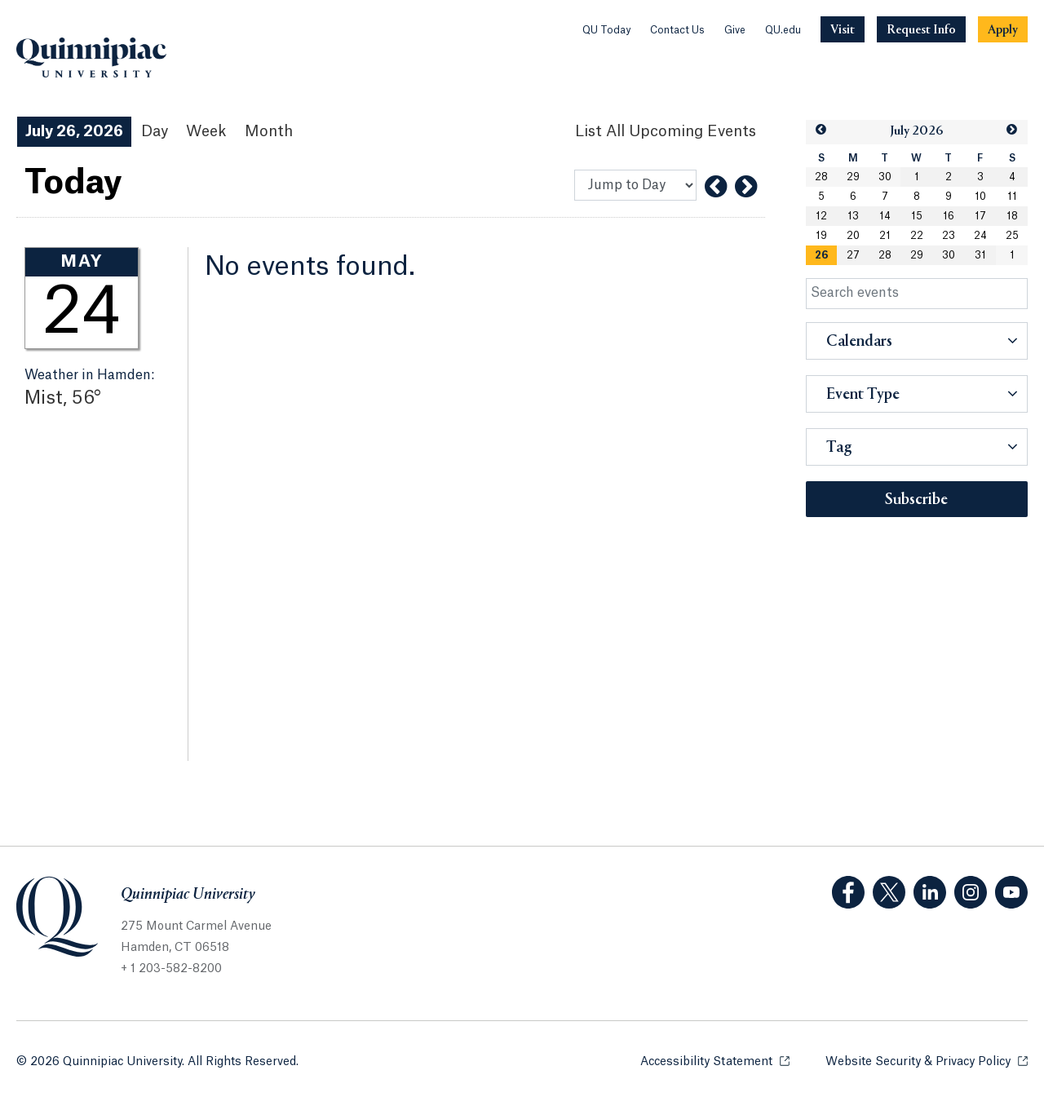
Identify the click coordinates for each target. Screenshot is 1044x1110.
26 (821, 255)
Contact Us (677, 30)
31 (980, 255)
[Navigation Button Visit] (843, 29)
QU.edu (783, 30)
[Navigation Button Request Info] (921, 29)
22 (916, 236)
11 (1012, 196)
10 (980, 196)
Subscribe (916, 500)
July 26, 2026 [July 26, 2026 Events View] (74, 131)
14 (885, 216)
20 (853, 236)
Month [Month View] (269, 131)
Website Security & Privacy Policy (926, 1061)
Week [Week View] (206, 131)
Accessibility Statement (715, 1061)
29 (853, 177)
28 (821, 177)
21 (885, 236)
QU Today (606, 30)
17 (980, 216)
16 (948, 216)
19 (821, 236)
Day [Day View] (154, 131)
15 (916, 216)
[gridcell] (822, 255)
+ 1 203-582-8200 (171, 969)
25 (1012, 236)
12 (821, 216)
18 (1012, 216)
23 (948, 236)
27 (853, 255)
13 (853, 216)
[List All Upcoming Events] (665, 132)
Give (734, 30)
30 (884, 177)
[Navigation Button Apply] (1003, 29)
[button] (821, 130)
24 (980, 236)
